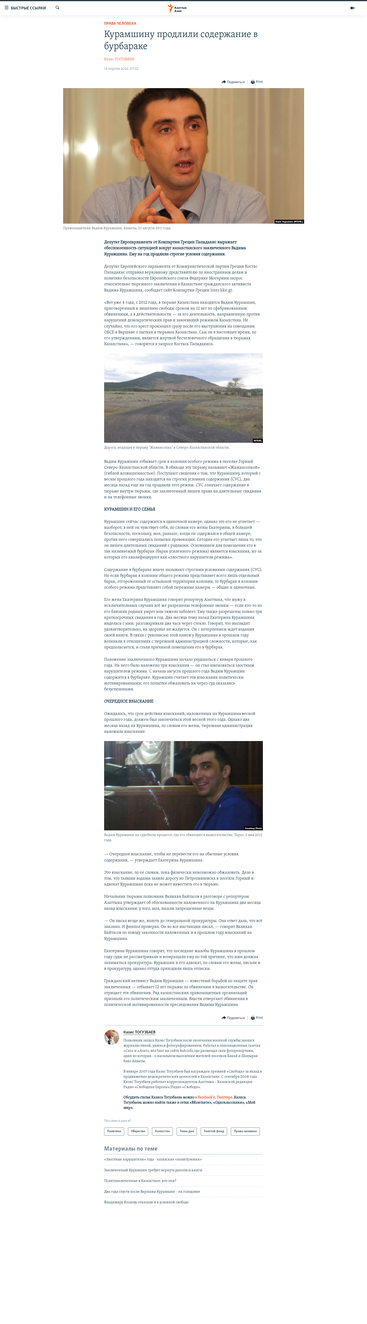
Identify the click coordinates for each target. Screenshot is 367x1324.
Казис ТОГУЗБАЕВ (119, 59)
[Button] (233, 82)
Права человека (120, 23)
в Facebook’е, (205, 1097)
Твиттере (224, 1097)
